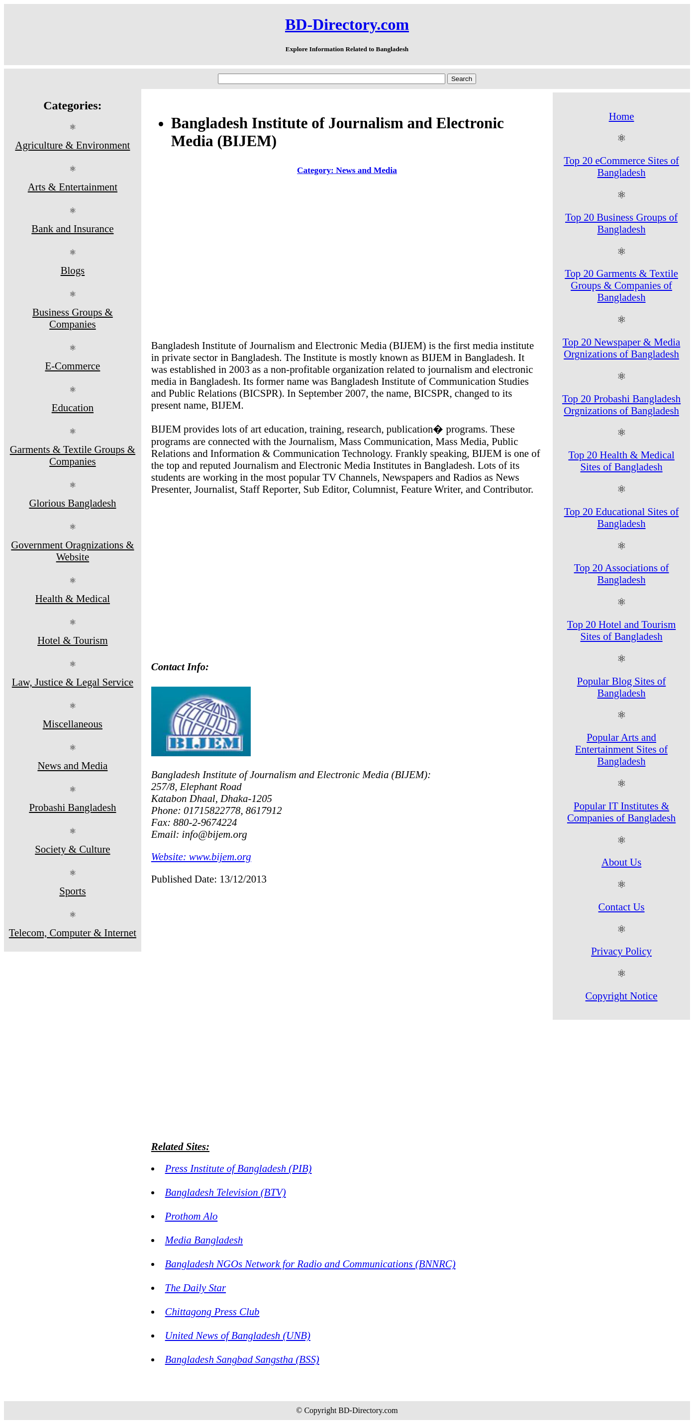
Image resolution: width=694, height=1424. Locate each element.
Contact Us (621, 906)
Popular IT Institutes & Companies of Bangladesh (621, 811)
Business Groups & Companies (72, 318)
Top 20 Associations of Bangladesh (621, 573)
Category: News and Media (347, 170)
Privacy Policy (621, 951)
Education (73, 407)
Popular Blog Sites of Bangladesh (621, 687)
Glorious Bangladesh (72, 503)
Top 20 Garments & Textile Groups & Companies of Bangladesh (621, 285)
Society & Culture (72, 849)
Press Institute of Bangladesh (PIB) (238, 1168)
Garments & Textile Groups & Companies (72, 455)
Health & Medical (72, 598)
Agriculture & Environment (72, 145)
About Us (621, 862)
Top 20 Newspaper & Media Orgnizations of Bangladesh (622, 347)
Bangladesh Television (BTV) (225, 1192)
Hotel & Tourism (72, 640)
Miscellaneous (72, 723)
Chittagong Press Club (212, 1311)
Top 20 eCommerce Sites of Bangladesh (621, 166)
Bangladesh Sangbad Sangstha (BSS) (242, 1359)
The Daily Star (195, 1287)
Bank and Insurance (72, 228)
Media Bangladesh (204, 1240)
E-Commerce (72, 365)
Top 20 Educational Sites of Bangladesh (621, 517)
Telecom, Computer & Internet (72, 932)
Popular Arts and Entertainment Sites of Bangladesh (621, 749)
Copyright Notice (622, 995)
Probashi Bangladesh (72, 807)
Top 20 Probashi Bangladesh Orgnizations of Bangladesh (621, 404)
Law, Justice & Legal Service (72, 682)
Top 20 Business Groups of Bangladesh (621, 223)
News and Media (72, 765)
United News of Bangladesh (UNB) (237, 1335)
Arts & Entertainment (72, 186)
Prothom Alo (191, 1216)
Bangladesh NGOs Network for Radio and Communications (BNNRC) (310, 1263)
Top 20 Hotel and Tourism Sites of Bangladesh (621, 630)
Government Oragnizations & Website (72, 550)
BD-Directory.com (347, 24)
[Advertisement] (347, 259)
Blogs (73, 270)
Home (621, 116)
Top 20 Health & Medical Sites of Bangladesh (621, 460)
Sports (72, 890)
